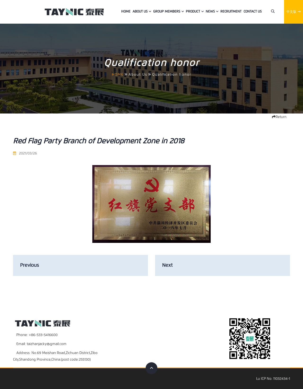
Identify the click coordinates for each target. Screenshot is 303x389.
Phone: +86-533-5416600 (37, 335)
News (210, 11)
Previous (29, 265)
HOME (118, 74)
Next (167, 265)
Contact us (253, 11)
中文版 (293, 12)
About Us (140, 11)
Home (125, 11)
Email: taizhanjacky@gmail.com (41, 344)
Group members (166, 11)
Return (279, 117)
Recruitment (230, 11)
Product (193, 11)
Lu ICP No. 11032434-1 (273, 378)
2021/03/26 (25, 153)
